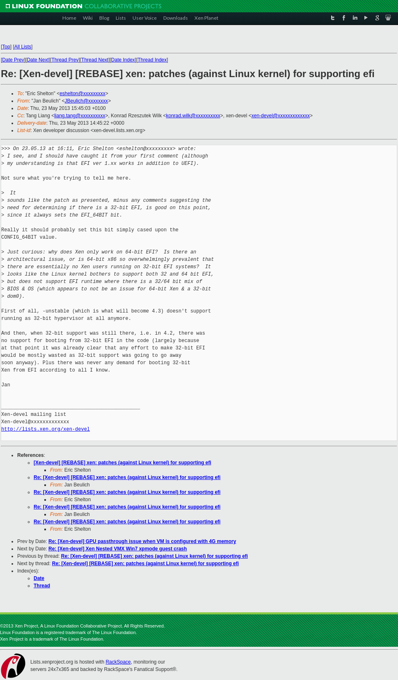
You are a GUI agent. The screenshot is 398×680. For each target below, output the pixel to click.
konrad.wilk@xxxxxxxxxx (193, 116)
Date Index (123, 60)
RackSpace (117, 662)
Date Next (37, 60)
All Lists (22, 47)
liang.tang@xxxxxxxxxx (79, 116)
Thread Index (152, 60)
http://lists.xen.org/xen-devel (45, 429)
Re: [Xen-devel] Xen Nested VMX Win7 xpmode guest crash (117, 549)
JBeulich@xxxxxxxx (86, 101)
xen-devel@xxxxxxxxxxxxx (281, 116)
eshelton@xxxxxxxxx (82, 93)
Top (6, 47)
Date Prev (13, 60)
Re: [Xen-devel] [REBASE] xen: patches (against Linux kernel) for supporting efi (127, 477)
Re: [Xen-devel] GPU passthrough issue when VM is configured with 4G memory (142, 541)
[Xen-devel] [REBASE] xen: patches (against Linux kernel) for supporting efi (122, 463)
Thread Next (94, 60)
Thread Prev (64, 60)
